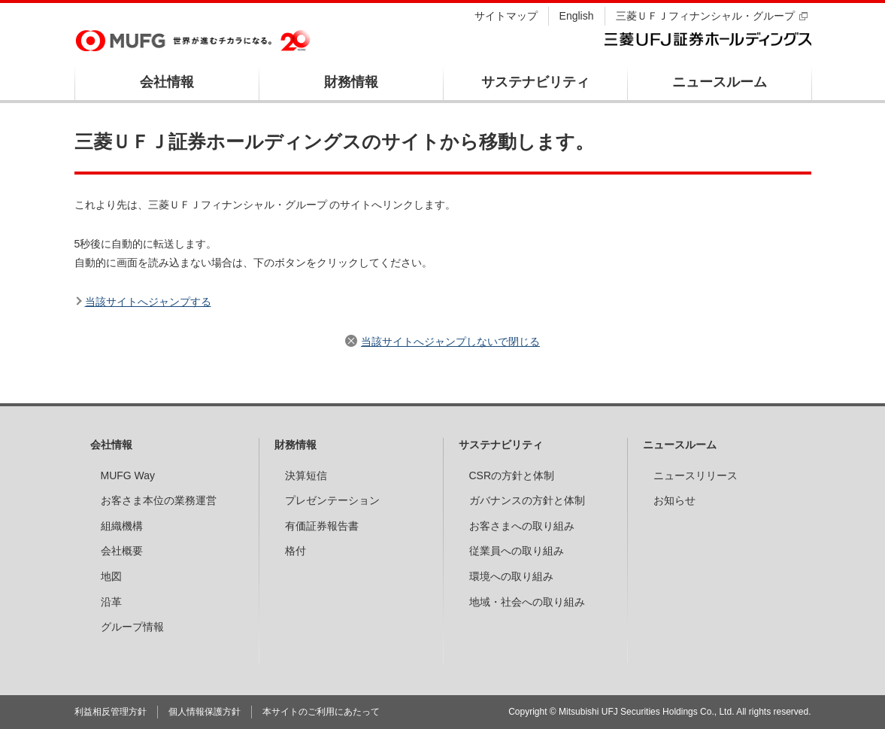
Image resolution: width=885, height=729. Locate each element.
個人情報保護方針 (204, 711)
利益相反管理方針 (110, 711)
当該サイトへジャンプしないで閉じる (450, 342)
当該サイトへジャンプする (148, 302)
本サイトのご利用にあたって (321, 711)
